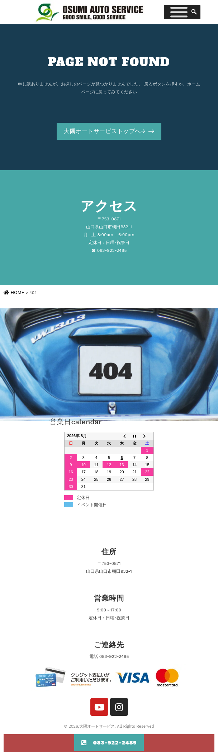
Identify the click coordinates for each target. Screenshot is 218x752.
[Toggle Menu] (179, 12)
